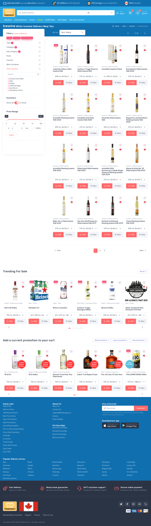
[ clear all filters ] (20, 33)
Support (28, 515)
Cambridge (131, 462)
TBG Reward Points (10, 413)
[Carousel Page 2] (72, 328)
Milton (30, 469)
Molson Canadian (84, 308)
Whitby (104, 475)
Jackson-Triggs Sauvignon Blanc (108, 309)
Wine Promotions (9, 423)
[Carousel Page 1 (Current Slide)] (69, 328)
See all (143, 271)
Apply (11, 135)
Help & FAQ (7, 406)
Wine (124, 26)
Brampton (81, 462)
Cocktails (6, 436)
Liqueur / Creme (106, 372)
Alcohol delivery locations (12, 515)
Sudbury (31, 475)
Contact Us (56, 409)
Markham (6, 469)
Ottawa (31, 472)
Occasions (7, 439)
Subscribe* (141, 408)
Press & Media (57, 419)
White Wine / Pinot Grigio (12, 303)
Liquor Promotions (10, 419)
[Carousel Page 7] (82, 328)
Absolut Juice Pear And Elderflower (86, 376)
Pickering (55, 472)
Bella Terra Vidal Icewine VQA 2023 (63, 222)
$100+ (38, 128)
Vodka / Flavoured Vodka (85, 372)
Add (58, 83)
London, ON (131, 465)
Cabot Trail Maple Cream (111, 375)
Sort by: (55, 32)
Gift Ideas (62, 20)
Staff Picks (50, 20)
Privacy (37, 515)
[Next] (144, 33)
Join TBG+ (7, 452)
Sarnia (104, 472)
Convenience (20, 20)
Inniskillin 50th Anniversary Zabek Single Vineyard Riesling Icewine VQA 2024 (112, 171)
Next (143, 250)
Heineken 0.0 (58, 308)
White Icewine (27, 38)
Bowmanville (57, 462)
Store (31, 20)
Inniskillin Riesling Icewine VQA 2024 (63, 119)
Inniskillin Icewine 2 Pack (112, 69)
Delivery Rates (8, 409)
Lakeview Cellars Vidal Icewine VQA (62, 70)
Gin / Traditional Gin (35, 372)
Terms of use (48, 515)
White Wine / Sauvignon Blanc (111, 303)
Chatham (6, 465)
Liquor (120, 340)
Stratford (6, 475)
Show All (9, 103)
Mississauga (56, 469)
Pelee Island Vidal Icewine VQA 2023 (87, 170)
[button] (23, 43)
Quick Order (7, 449)
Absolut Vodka (132, 308)
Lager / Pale (81, 303)
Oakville (130, 469)
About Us (55, 406)
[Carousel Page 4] (76, 328)
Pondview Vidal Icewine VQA (111, 119)
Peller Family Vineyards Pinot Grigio (14, 309)
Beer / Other (57, 303)
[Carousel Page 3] (74, 328)
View (69, 83)
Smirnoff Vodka (35, 308)
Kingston (80, 465)
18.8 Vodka (57, 375)
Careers (55, 416)
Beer (102, 340)
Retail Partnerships (59, 431)
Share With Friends (10, 445)
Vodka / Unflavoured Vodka (38, 303)
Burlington (106, 462)
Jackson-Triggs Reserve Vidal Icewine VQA (87, 70)
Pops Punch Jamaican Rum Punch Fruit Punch (14, 376)
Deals (40, 20)
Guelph (30, 465)
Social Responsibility (11, 426)
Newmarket (81, 469)
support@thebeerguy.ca (61, 413)
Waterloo (80, 475)
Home (115, 26)
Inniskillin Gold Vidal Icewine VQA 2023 (85, 119)
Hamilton (55, 465)
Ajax (4, 462)
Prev (57, 250)
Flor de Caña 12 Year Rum (136, 375)
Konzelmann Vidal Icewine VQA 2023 (136, 70)
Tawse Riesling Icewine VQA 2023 (135, 222)
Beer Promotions (9, 416)
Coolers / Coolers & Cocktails (14, 372)
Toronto (55, 475)
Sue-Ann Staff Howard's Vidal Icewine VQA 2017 (87, 222)
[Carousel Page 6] (80, 328)
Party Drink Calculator (11, 432)
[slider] (6, 119)
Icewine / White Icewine (61, 66)
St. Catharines (132, 472)
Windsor (130, 475)
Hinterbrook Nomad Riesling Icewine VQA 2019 (112, 222)
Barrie (30, 462)
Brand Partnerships (59, 428)
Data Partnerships (59, 434)
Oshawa (6, 472)
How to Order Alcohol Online (13, 429)
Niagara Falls (107, 469)
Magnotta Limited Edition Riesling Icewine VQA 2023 (136, 120)
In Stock (22, 103)
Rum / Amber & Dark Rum (134, 372)
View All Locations (10, 478)
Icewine (132, 26)
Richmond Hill (82, 472)
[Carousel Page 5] (78, 328)
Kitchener (105, 465)
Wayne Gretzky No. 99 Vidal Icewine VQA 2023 (135, 170)
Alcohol (7, 20)
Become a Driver (77, 20)
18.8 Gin (32, 375)
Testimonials (8, 442)
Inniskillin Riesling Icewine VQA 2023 (63, 170)
